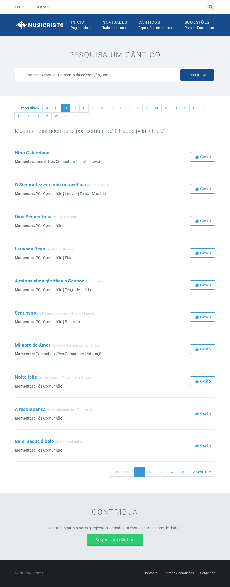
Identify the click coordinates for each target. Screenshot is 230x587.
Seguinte (202, 472)
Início (81, 25)
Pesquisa (197, 75)
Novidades (114, 25)
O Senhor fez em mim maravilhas (50, 184)
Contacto (151, 573)
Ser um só (25, 313)
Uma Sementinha (33, 217)
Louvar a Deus (30, 249)
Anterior (121, 472)
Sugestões (199, 25)
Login (20, 7)
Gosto (203, 157)
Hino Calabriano (32, 152)
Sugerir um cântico (115, 539)
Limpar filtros (28, 108)
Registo (42, 7)
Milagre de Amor (32, 345)
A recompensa (30, 409)
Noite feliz (26, 377)
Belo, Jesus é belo (34, 441)
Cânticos (155, 25)
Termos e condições (179, 573)
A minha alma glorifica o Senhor (49, 281)
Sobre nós (207, 573)
